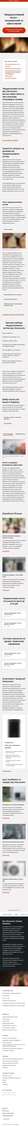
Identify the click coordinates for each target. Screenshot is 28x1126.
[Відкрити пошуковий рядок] (23, 5)
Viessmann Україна (7, 914)
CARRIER (16, 1124)
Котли (4, 253)
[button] (14, 910)
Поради (16, 914)
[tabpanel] (14, 472)
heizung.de (22, 391)
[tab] (8, 433)
